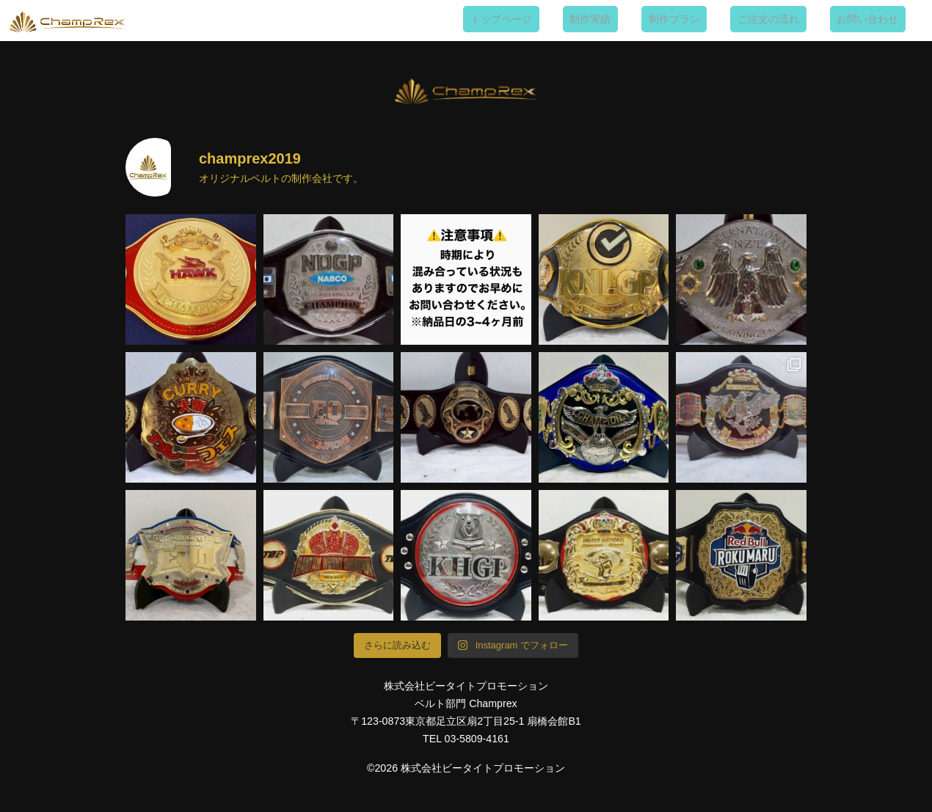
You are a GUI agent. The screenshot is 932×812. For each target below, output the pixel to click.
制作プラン (709, 19)
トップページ (565, 19)
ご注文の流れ (789, 19)
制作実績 (639, 19)
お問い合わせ (875, 19)
